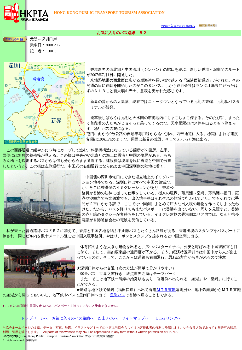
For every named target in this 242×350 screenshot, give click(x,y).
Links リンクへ (168, 318)
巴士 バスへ (108, 318)
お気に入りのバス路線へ (178, 26)
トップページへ (34, 318)
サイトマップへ (135, 318)
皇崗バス (117, 295)
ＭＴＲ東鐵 (166, 290)
